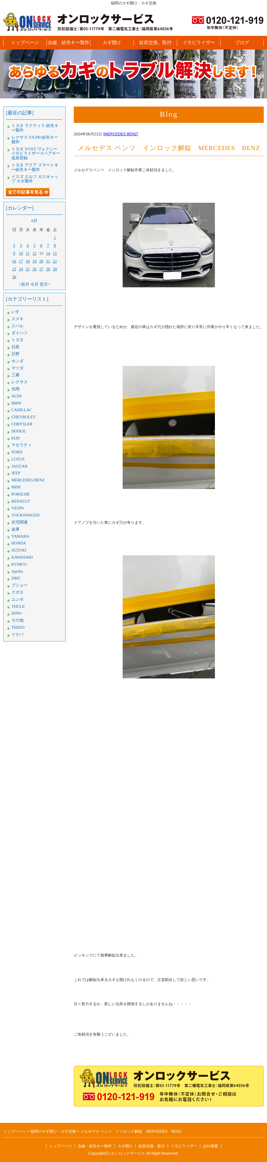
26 (35, 269)
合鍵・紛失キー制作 (95, 1146)
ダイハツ (19, 333)
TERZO (17, 627)
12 (35, 253)
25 (28, 269)
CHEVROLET (23, 417)
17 (21, 261)
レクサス (19, 382)
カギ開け (112, 42)
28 (48, 269)
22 (55, 261)
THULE (18, 606)
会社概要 (210, 1146)
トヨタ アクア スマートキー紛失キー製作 (34, 167)
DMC (16, 578)
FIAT (15, 438)
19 (35, 261)
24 (21, 269)
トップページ (25, 42)
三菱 (15, 375)
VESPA (17, 508)
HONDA (18, 543)
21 (48, 261)
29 (55, 269)
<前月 (24, 284)
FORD (16, 452)
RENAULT (20, 501)
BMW (16, 403)
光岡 (15, 389)
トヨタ (17, 340)
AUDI (16, 396)
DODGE (18, 431)
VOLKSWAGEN (25, 515)
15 (55, 253)
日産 (15, 347)
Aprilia (17, 571)
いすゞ (17, 312)
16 (14, 261)
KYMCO (19, 564)
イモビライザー (199, 42)
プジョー (19, 585)
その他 (17, 620)
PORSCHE (20, 494)
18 (28, 261)
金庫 (15, 529)
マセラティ (21, 445)
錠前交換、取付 (155, 42)
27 (41, 269)
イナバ (17, 634)
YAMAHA (20, 536)
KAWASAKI (22, 557)
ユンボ (17, 599)
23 (14, 269)
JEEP (15, 473)
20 (41, 261)
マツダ (17, 368)
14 (48, 253)
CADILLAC (21, 410)
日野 (15, 354)
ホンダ (17, 361)
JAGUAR (19, 466)
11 (28, 253)
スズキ (17, 319)
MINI (16, 487)
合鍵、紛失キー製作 (68, 42)
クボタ (17, 592)
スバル (17, 326)
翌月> (45, 284)
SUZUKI (18, 550)
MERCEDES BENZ (120, 134)
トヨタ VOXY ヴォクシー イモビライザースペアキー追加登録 (35, 153)
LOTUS (17, 459)
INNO (16, 613)
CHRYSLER (22, 424)
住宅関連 (19, 522)
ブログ (242, 42)
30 (14, 277)
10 (21, 253)
